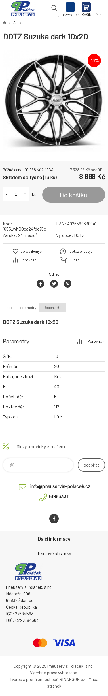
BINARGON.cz (72, 679)
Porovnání (28, 260)
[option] (54, 101)
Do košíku (74, 195)
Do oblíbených (32, 251)
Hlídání (74, 260)
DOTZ (79, 235)
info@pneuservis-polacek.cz (60, 486)
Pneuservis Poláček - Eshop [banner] (22, 10)
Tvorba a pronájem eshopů (34, 679)
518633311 (59, 496)
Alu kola (19, 22)
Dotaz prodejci (81, 251)
